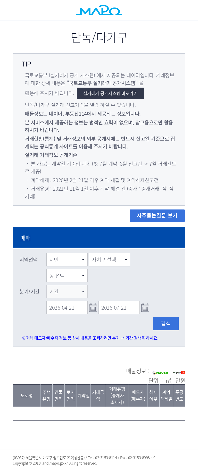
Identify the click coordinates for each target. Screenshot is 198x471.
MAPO (99, 10)
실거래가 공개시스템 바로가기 (110, 93)
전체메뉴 (185, 10)
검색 (164, 10)
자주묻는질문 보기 (157, 215)
